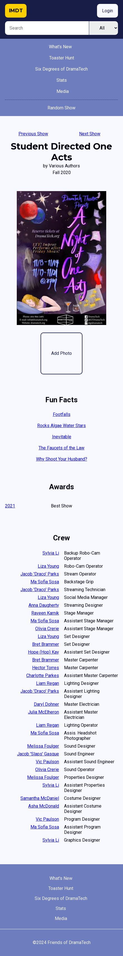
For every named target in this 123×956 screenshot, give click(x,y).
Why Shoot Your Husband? (61, 459)
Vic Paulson (47, 761)
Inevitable (61, 436)
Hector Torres (45, 667)
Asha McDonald (43, 806)
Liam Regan (47, 683)
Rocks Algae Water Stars (61, 425)
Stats (61, 80)
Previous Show (33, 133)
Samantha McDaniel (39, 798)
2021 (10, 506)
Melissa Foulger (43, 746)
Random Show (61, 107)
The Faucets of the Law (61, 448)
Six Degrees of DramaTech (61, 69)
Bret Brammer (45, 644)
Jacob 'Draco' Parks (39, 574)
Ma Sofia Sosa (44, 581)
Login (107, 10)
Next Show (89, 133)
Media (62, 91)
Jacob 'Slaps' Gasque (38, 754)
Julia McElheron (43, 712)
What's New (60, 46)
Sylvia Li (50, 553)
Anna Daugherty (44, 605)
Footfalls (61, 414)
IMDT (16, 11)
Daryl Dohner (46, 704)
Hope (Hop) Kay (43, 652)
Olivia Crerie (47, 628)
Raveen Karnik (45, 613)
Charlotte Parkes (42, 675)
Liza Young (48, 566)
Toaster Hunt (61, 58)
